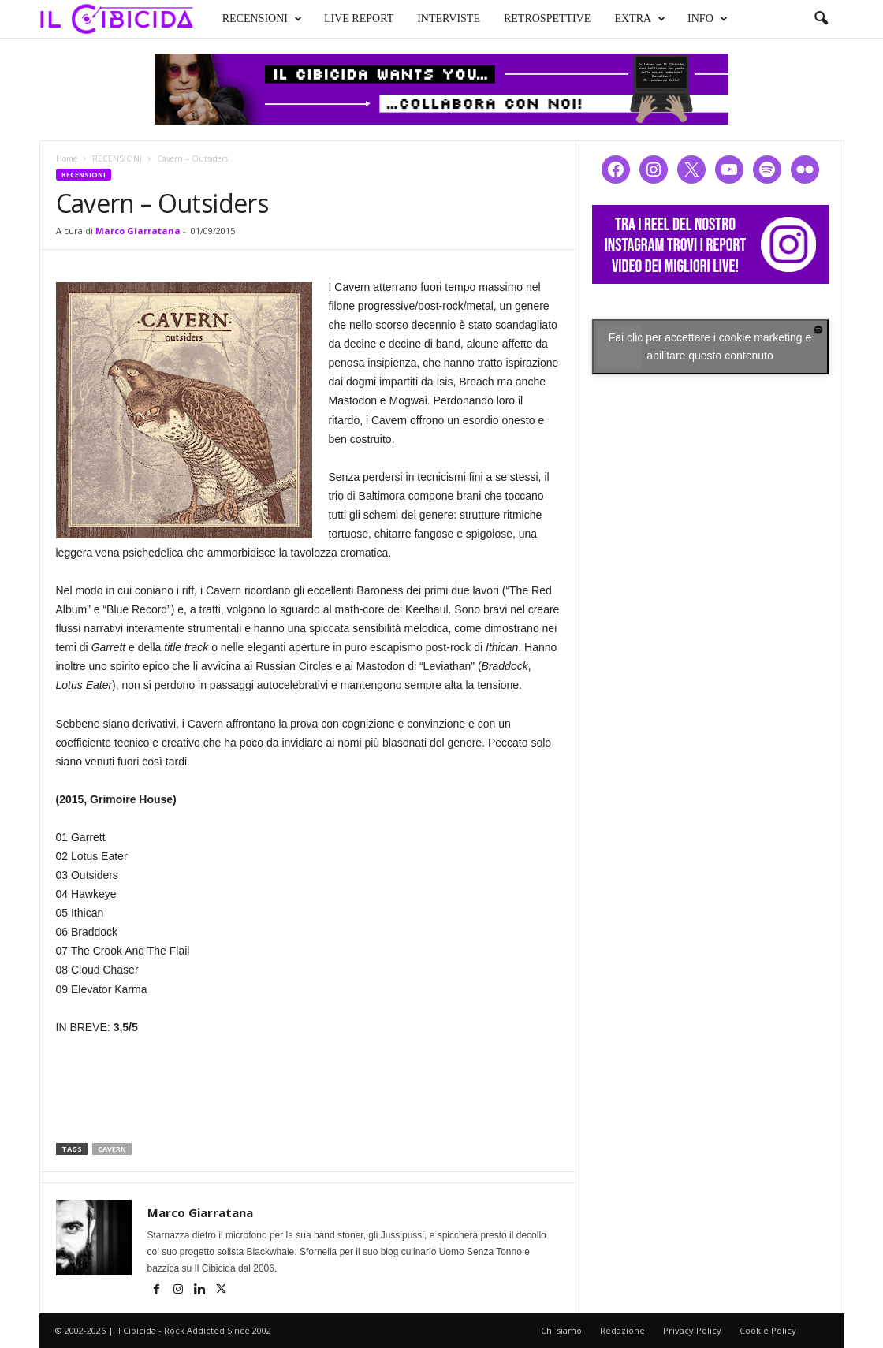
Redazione (622, 1330)
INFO (707, 19)
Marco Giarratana (138, 230)
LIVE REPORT (358, 18)
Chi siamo (561, 1330)
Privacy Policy (692, 1330)
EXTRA (639, 19)
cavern (112, 1149)
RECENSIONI (262, 19)
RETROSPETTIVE (547, 18)
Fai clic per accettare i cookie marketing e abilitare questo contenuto (710, 346)
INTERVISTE (448, 18)
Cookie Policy (768, 1330)
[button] (820, 19)
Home (66, 158)
